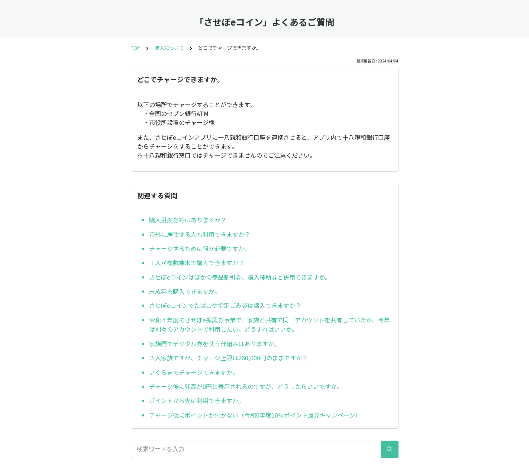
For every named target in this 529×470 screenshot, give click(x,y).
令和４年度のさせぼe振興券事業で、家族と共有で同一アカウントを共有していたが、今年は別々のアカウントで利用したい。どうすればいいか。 (269, 324)
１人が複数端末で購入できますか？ (196, 262)
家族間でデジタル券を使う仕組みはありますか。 (214, 343)
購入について (169, 47)
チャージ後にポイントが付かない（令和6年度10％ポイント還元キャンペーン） (255, 415)
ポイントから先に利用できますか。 (196, 400)
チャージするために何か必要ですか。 (199, 248)
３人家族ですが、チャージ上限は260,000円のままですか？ (228, 357)
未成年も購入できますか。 (184, 291)
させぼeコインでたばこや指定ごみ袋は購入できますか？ (225, 305)
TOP (135, 47)
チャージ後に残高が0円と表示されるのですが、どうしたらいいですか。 (246, 386)
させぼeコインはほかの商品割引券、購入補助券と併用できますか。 (240, 277)
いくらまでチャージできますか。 (193, 372)
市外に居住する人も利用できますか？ (199, 234)
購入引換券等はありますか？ (187, 219)
